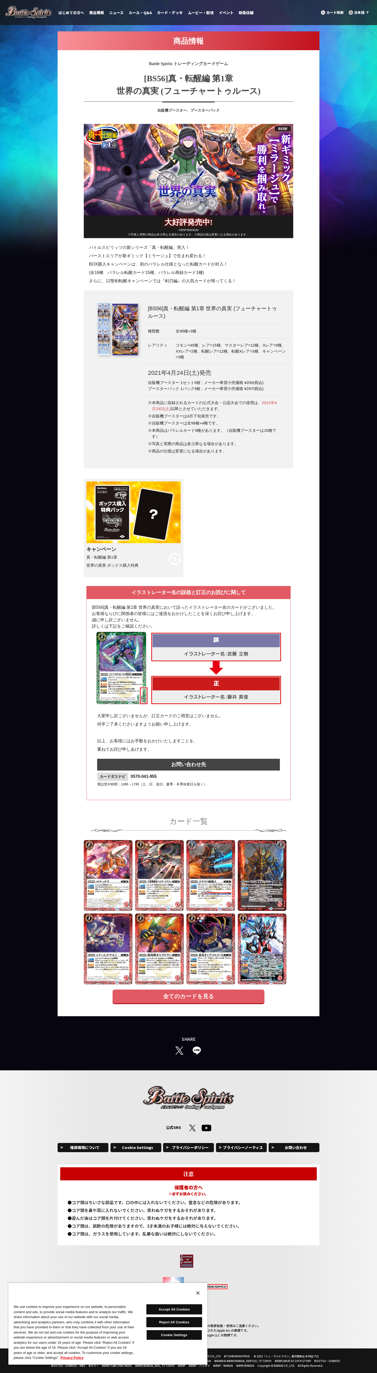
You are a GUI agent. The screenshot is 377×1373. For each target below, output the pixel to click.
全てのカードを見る (188, 996)
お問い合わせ (296, 1147)
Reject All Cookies (174, 1322)
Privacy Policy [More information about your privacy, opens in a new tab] (72, 1358)
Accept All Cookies (174, 1309)
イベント (226, 12)
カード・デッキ (170, 12)
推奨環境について (84, 1147)
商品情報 (96, 12)
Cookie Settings (137, 1147)
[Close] (198, 1293)
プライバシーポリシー (190, 1147)
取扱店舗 (246, 12)
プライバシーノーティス (243, 1147)
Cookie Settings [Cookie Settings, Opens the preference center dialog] (174, 1335)
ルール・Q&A (140, 12)
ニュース (116, 12)
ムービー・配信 (201, 12)
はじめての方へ (71, 12)
